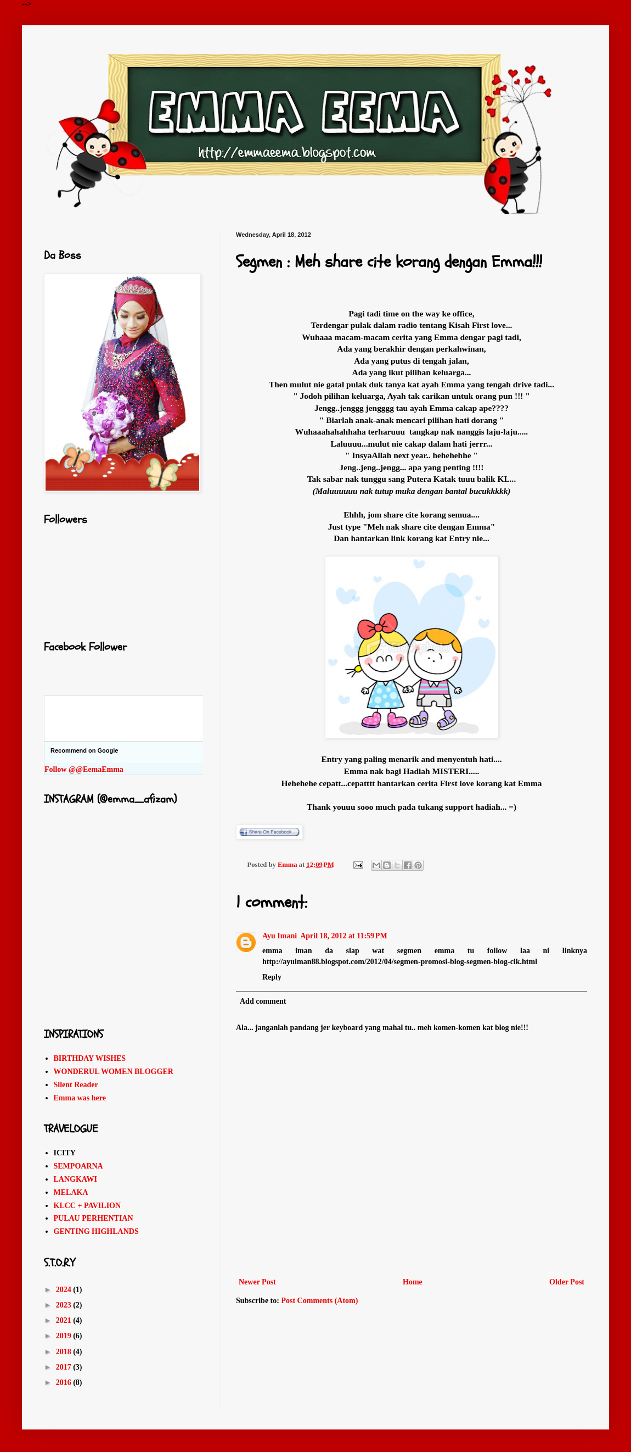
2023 (65, 1305)
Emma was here (80, 1098)
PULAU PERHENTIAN (93, 1218)
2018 (65, 1352)
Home (412, 1282)
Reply (271, 977)
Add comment (263, 1001)
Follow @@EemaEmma (83, 769)
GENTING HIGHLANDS (96, 1231)
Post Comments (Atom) (319, 1301)
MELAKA (71, 1192)
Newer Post (257, 1282)
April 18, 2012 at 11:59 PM (343, 936)
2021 (65, 1320)
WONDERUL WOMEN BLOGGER (113, 1071)
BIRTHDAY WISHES (90, 1058)
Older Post (566, 1282)
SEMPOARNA (78, 1166)
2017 (65, 1367)
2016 (65, 1382)
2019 (65, 1336)
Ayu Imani (279, 936)
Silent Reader (76, 1085)
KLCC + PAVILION (87, 1205)
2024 (65, 1290)
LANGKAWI (75, 1179)
